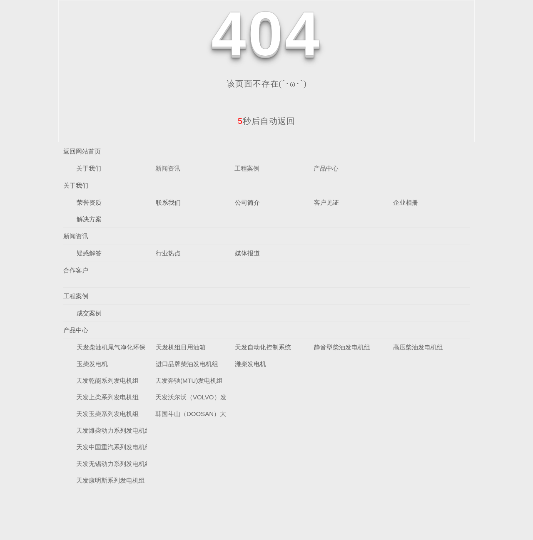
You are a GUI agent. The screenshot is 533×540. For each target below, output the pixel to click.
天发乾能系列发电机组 (107, 380)
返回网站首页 (82, 151)
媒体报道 (247, 253)
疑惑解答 (89, 253)
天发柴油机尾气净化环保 (111, 347)
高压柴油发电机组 (418, 347)
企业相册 (405, 202)
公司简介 (247, 202)
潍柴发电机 (250, 363)
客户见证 (326, 202)
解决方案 (89, 219)
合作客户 (75, 270)
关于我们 (88, 168)
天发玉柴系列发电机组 (107, 413)
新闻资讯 (167, 168)
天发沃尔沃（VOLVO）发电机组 (200, 397)
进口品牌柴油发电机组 (187, 363)
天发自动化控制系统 (263, 347)
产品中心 (326, 168)
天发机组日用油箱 (181, 347)
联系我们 (168, 202)
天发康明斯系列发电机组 (110, 480)
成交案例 (89, 313)
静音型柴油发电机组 (342, 347)
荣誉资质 (89, 202)
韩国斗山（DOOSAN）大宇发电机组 (206, 413)
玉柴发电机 (92, 363)
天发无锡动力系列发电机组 (113, 463)
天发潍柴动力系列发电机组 (113, 430)
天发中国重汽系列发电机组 (113, 447)
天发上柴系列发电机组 (107, 397)
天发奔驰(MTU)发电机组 (189, 380)
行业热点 (168, 253)
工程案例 (246, 168)
